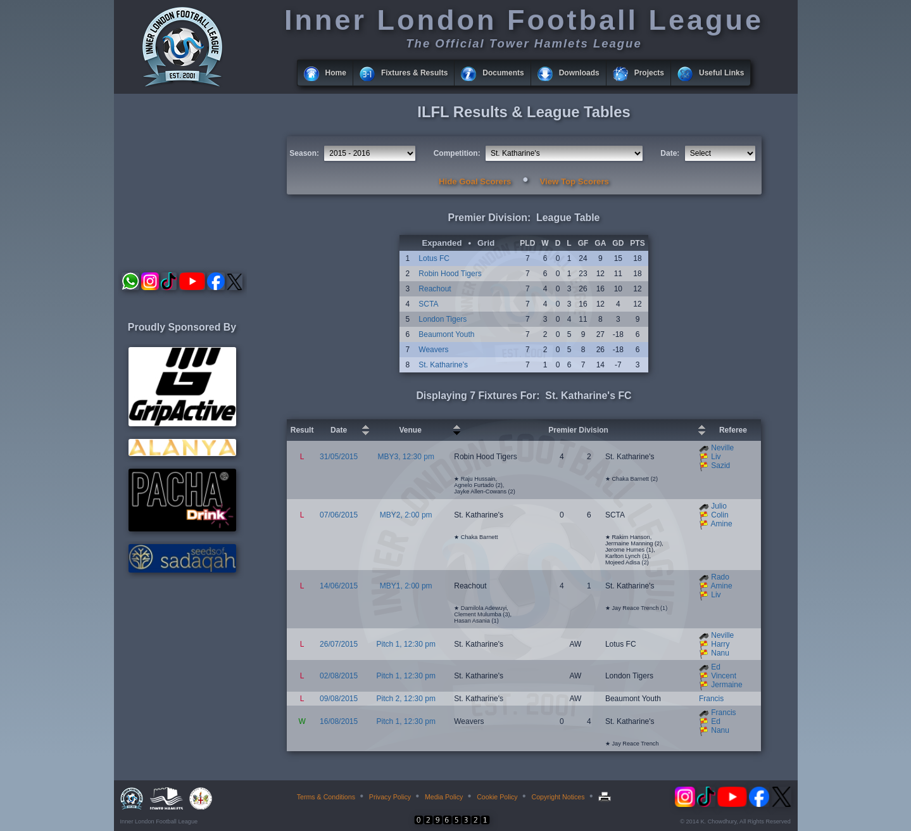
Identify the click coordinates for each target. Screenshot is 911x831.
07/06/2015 (339, 515)
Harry (720, 644)
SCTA (428, 304)
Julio (719, 506)
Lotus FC (433, 258)
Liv (715, 456)
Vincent (723, 675)
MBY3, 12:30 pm (406, 456)
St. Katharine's (443, 364)
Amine (721, 523)
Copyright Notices (557, 797)
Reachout (434, 288)
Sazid (720, 465)
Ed (715, 667)
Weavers (433, 349)
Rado (720, 577)
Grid (485, 243)
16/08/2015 (339, 721)
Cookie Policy (497, 797)
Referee (733, 430)
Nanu (720, 653)
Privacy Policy (390, 797)
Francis (711, 698)
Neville (722, 447)
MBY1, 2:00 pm (406, 585)
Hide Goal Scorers (475, 181)
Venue (410, 430)
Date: (669, 153)
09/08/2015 (339, 698)
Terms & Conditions (326, 797)
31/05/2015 (339, 456)
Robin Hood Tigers (449, 273)
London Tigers (442, 319)
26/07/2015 (339, 644)
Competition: (457, 153)
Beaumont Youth (446, 334)
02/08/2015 (339, 675)
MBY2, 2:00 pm (406, 515)
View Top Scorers (573, 181)
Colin (719, 515)
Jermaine (726, 684)
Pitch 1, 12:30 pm (406, 644)
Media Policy (444, 797)
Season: (304, 153)
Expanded (442, 243)
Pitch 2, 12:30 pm (406, 698)
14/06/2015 (339, 585)
